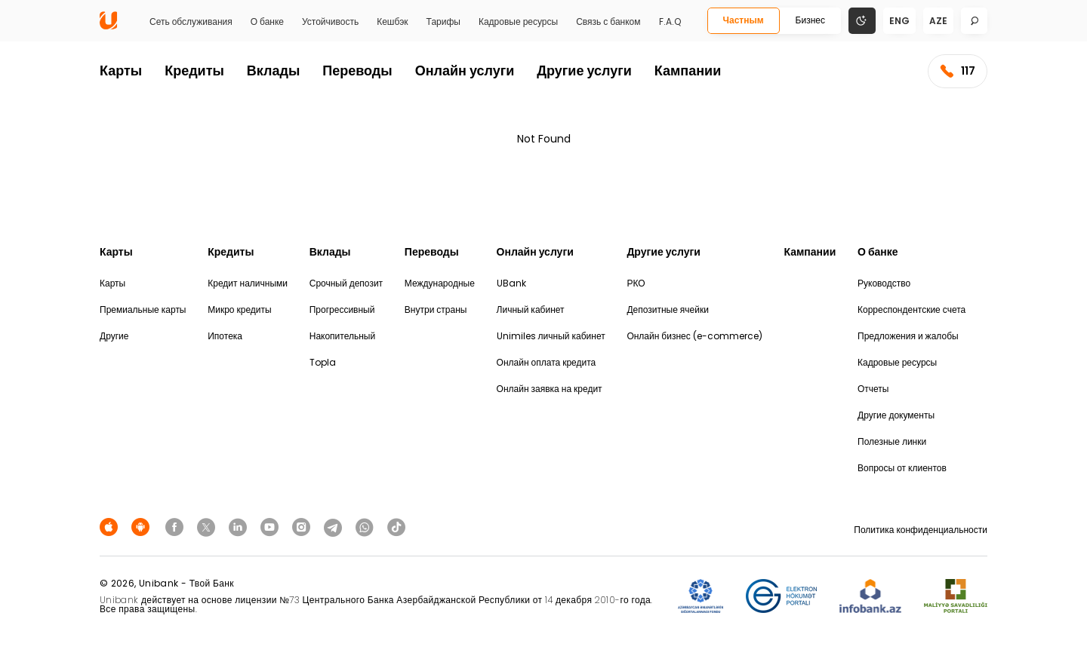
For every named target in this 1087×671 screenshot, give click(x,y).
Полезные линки (892, 441)
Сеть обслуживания (190, 21)
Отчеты (873, 388)
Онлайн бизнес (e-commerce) (694, 335)
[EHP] (781, 596)
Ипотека (225, 335)
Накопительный (342, 335)
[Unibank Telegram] (335, 526)
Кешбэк (392, 21)
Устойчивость (330, 21)
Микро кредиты (239, 309)
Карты (121, 70)
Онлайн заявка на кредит (549, 388)
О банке (267, 21)
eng (899, 20)
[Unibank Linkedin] (240, 526)
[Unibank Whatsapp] (367, 526)
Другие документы (896, 415)
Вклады (273, 70)
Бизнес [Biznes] (810, 20)
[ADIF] (700, 596)
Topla (322, 362)
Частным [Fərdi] (743, 20)
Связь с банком (608, 21)
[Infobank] (870, 596)
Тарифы (443, 21)
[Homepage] (108, 26)
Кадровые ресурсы (518, 21)
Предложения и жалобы (908, 335)
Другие (114, 335)
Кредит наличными (248, 283)
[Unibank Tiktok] (396, 526)
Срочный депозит (346, 283)
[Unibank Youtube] (271, 526)
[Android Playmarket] (142, 526)
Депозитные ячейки (668, 309)
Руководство (884, 283)
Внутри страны (436, 309)
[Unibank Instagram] (303, 526)
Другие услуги (584, 70)
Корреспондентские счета (911, 309)
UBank (511, 283)
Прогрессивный (342, 309)
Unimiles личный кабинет (551, 335)
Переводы (357, 70)
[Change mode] (862, 20)
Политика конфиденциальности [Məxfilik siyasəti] (920, 529)
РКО (636, 283)
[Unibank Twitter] (208, 526)
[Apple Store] (111, 526)
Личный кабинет (531, 309)
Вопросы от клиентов (902, 467)
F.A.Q (670, 21)
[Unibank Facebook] (176, 526)
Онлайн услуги (465, 70)
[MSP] (955, 596)
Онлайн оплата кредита (546, 362)
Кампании (687, 70)
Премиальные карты (143, 309)
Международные (440, 283)
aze (938, 20)
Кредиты (194, 70)
